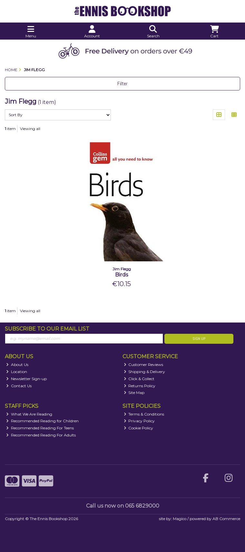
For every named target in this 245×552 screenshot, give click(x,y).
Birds (121, 275)
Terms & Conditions (144, 414)
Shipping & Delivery (144, 371)
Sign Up (198, 338)
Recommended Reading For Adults (41, 435)
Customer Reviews (143, 364)
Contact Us (19, 385)
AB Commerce (226, 518)
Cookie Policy (138, 428)
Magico (179, 518)
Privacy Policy (139, 420)
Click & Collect (139, 378)
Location (16, 371)
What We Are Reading (29, 414)
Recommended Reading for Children (42, 420)
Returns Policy (140, 385)
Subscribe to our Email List (47, 329)
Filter (122, 83)
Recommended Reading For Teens (40, 428)
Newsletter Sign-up (26, 378)
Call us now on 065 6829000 (122, 506)
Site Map (134, 392)
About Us (17, 364)
